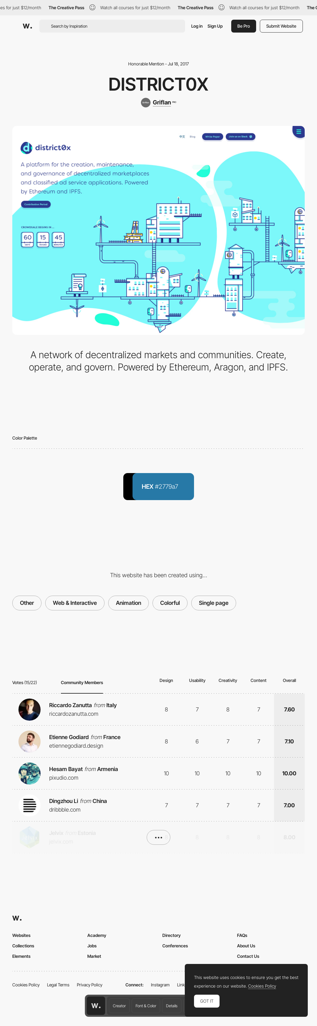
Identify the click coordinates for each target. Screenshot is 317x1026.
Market (94, 956)
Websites (21, 935)
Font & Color (146, 1005)
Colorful (170, 603)
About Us (246, 945)
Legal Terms (58, 984)
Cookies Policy (26, 984)
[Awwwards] (27, 26)
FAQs (242, 935)
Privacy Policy (89, 984)
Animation (128, 603)
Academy (96, 935)
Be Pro (243, 26)
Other (27, 603)
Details (171, 1005)
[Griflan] (158, 103)
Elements (21, 956)
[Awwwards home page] (96, 1006)
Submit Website (281, 26)
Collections (23, 945)
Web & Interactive (75, 603)
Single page (213, 603)
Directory (171, 935)
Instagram (160, 984)
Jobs (92, 945)
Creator (119, 1005)
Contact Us (248, 956)
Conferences (175, 945)
